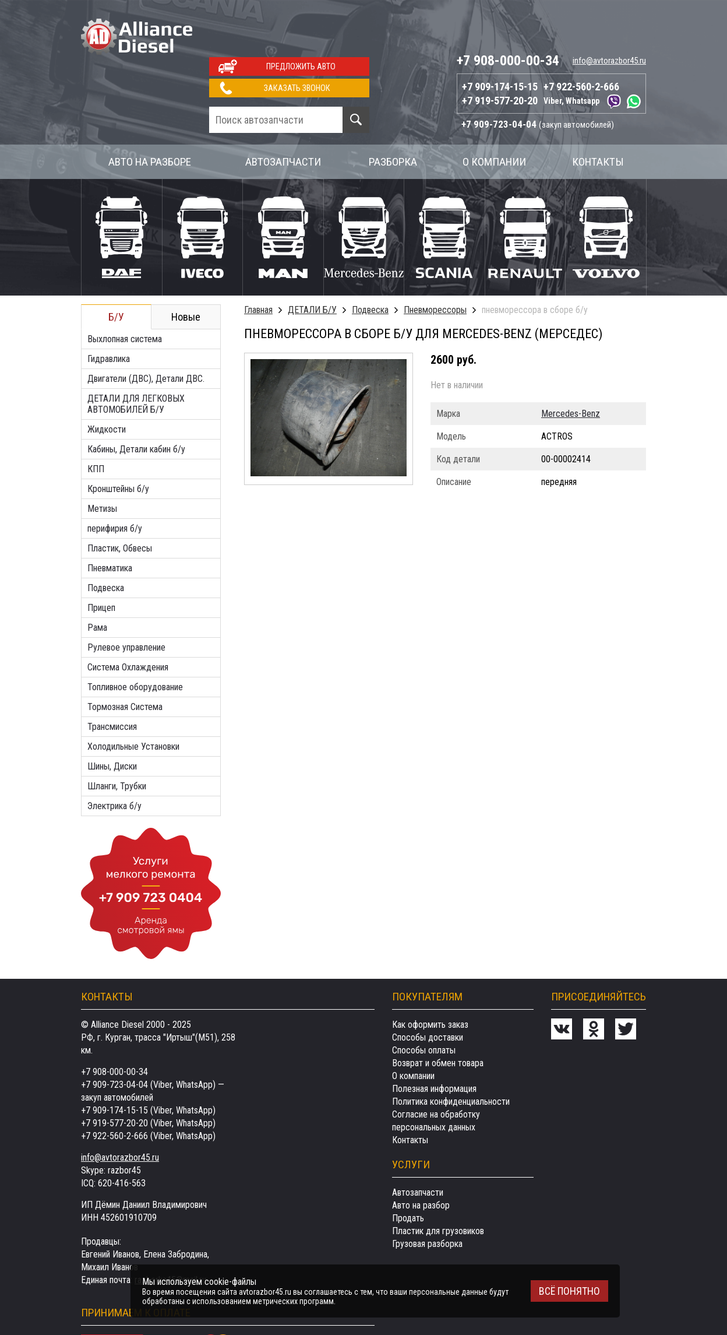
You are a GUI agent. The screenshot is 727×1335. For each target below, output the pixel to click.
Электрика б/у (114, 760)
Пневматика (109, 522)
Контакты (598, 116)
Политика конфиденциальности (451, 1056)
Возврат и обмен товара (438, 1017)
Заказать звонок (297, 42)
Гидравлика (108, 313)
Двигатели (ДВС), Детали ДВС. (145, 333)
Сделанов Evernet (631, 1302)
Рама (97, 582)
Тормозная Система (125, 661)
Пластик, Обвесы (119, 502)
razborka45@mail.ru (170, 1234)
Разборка (393, 116)
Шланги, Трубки (116, 740)
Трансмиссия (112, 681)
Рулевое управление (126, 601)
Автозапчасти (283, 116)
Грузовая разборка (427, 1198)
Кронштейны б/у (118, 443)
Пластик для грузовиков (438, 1185)
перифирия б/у (114, 483)
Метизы (102, 463)
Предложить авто (301, 21)
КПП (95, 423)
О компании (494, 116)
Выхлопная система (124, 293)
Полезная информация (434, 1043)
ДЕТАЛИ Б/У (312, 264)
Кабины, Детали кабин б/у (136, 403)
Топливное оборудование (135, 641)
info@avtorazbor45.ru (609, 15)
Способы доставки (427, 991)
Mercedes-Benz (570, 368)
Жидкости (106, 383)
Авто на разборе (149, 116)
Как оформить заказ (430, 979)
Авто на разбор (421, 1159)
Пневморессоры (435, 264)
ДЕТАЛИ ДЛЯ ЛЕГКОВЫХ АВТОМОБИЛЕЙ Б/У (136, 358)
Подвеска (105, 542)
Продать (408, 1172)
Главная (258, 264)
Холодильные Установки (133, 701)
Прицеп (101, 562)
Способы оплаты (424, 1004)
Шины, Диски (112, 720)
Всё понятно (569, 1291)
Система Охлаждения (127, 621)
